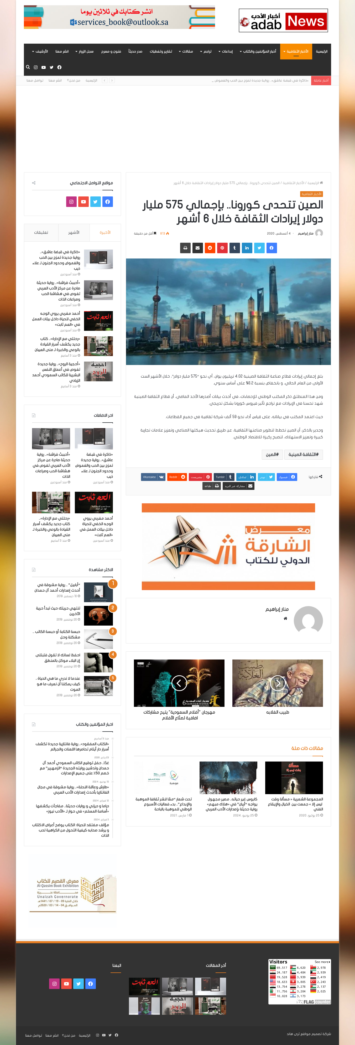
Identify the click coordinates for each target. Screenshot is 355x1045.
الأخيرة (105, 232)
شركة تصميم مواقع (315, 1034)
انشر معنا (62, 51)
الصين (271, 455)
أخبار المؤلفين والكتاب (259, 51)
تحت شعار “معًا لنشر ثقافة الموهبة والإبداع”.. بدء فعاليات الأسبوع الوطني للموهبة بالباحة (163, 804)
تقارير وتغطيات (161, 51)
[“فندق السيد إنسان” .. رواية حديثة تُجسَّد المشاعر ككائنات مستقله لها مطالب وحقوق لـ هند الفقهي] (144, 1006)
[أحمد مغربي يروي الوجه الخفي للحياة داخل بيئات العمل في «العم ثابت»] (98, 321)
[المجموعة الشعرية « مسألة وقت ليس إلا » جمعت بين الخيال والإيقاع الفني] (294, 778)
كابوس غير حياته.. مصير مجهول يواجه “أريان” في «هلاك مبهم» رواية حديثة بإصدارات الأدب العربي (231, 804)
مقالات (187, 51)
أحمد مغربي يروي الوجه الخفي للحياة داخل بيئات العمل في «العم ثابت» (56, 319)
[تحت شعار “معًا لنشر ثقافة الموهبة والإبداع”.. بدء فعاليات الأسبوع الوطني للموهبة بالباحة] (163, 778)
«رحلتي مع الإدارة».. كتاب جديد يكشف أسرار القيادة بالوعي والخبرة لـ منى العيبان (57, 344)
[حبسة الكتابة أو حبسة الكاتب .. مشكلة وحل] (98, 639)
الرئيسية (321, 51)
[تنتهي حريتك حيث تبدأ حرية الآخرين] (98, 616)
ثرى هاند (293, 1034)
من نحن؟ (73, 80)
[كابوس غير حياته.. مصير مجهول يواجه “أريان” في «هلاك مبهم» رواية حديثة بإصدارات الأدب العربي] (228, 778)
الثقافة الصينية (302, 455)
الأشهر (74, 232)
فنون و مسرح (111, 51)
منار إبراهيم (306, 233)
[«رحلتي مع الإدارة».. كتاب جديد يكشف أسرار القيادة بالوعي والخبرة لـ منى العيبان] (98, 346)
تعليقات (41, 232)
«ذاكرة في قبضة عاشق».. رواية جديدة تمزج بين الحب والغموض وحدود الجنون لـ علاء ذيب (94, 466)
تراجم (207, 51)
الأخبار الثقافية (297, 51)
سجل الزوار (86, 51)
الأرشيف (41, 51)
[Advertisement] (177, 125)
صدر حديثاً (135, 51)
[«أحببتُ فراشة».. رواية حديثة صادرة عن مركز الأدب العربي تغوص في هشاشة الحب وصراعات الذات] (98, 290)
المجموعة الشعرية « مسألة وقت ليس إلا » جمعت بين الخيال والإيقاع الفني (295, 804)
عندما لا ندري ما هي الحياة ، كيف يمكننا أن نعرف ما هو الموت (58, 684)
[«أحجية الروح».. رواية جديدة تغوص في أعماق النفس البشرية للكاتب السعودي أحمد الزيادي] (98, 371)
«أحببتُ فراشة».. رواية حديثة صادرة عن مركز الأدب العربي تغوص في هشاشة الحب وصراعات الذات (51, 466)
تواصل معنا (35, 80)
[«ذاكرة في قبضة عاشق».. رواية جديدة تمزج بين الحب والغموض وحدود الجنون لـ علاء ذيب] (98, 259)
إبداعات (227, 51)
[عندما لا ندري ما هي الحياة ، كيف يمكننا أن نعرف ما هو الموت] (98, 686)
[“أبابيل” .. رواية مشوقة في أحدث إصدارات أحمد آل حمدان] (98, 592)
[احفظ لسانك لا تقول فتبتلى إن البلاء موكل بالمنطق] (98, 662)
